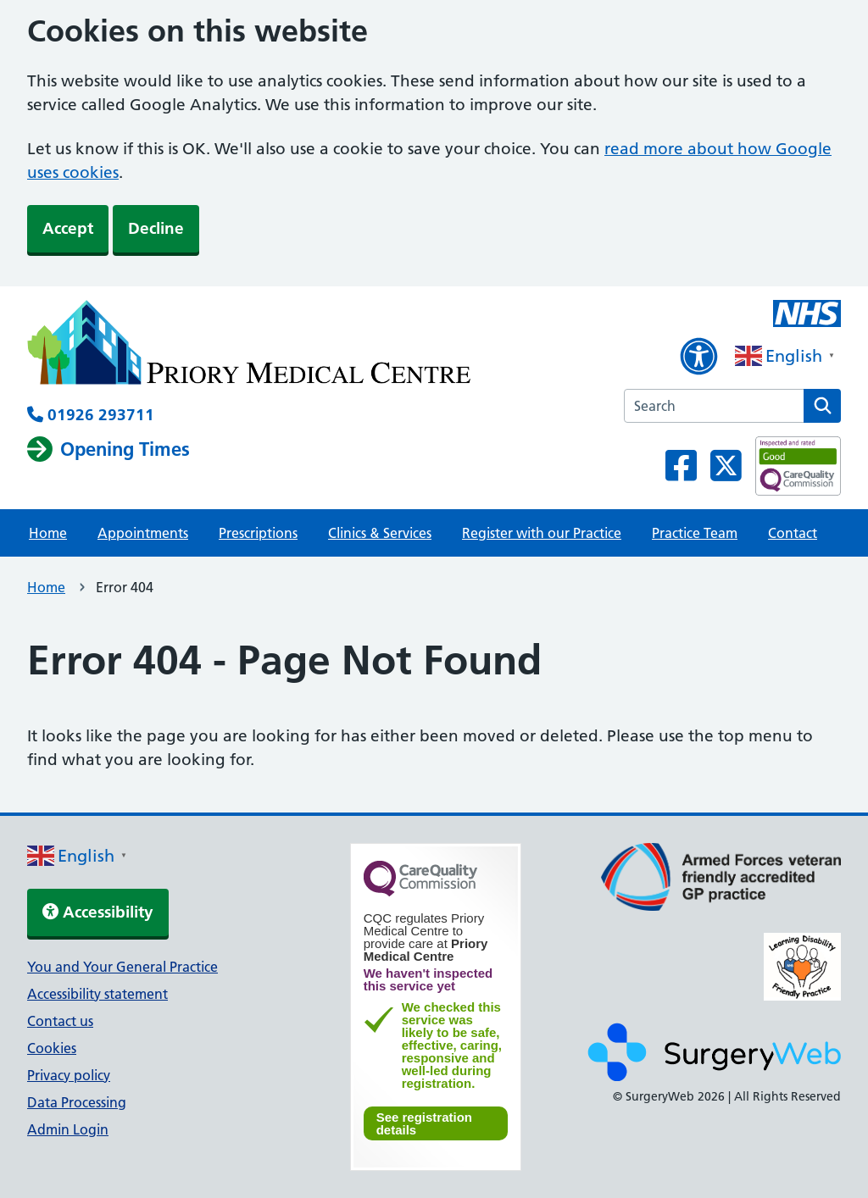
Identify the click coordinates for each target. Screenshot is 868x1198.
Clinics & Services (379, 532)
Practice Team (694, 532)
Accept (67, 228)
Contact (792, 532)
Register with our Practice (541, 532)
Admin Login (67, 1129)
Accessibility (97, 912)
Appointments (142, 532)
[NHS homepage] (248, 345)
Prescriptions (258, 532)
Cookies (51, 1048)
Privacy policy (68, 1075)
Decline (156, 228)
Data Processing (76, 1102)
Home (48, 532)
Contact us (60, 1020)
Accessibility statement (97, 993)
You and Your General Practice (122, 966)
